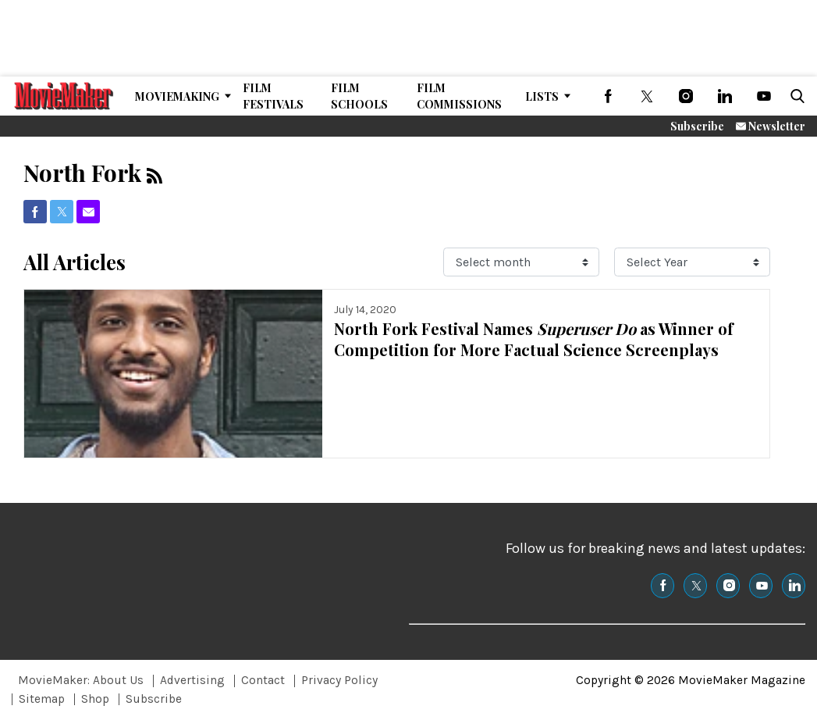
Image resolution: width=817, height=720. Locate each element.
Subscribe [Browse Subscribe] (154, 699)
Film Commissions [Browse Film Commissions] (459, 96)
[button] (794, 96)
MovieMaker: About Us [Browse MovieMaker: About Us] (81, 680)
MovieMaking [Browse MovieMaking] (177, 96)
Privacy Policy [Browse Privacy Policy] (339, 680)
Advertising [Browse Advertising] (192, 680)
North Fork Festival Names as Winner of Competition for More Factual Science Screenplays (534, 339)
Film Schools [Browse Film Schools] (359, 96)
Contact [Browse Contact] (263, 680)
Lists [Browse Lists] (542, 96)
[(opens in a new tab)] (607, 96)
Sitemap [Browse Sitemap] (42, 699)
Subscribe (697, 126)
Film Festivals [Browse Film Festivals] (273, 96)
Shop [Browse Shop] (95, 699)
